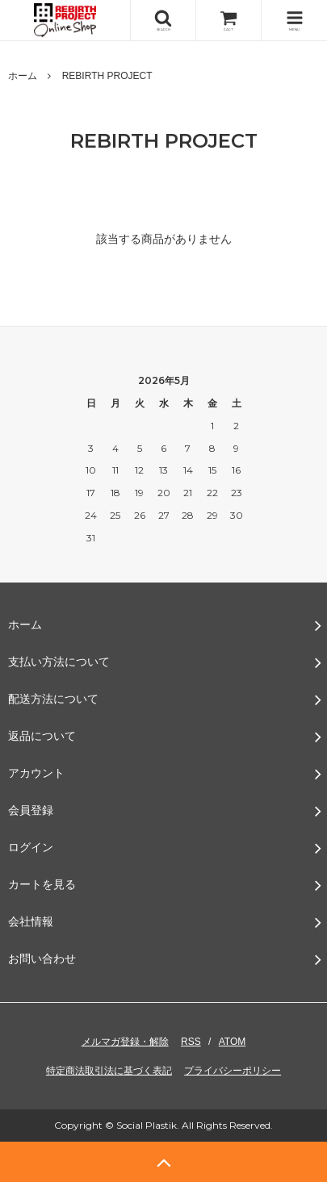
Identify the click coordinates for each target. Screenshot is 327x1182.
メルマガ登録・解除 (125, 1041)
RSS (191, 1041)
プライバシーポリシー (232, 1070)
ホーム (22, 75)
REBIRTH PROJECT (107, 75)
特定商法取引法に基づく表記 (109, 1070)
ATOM (232, 1041)
